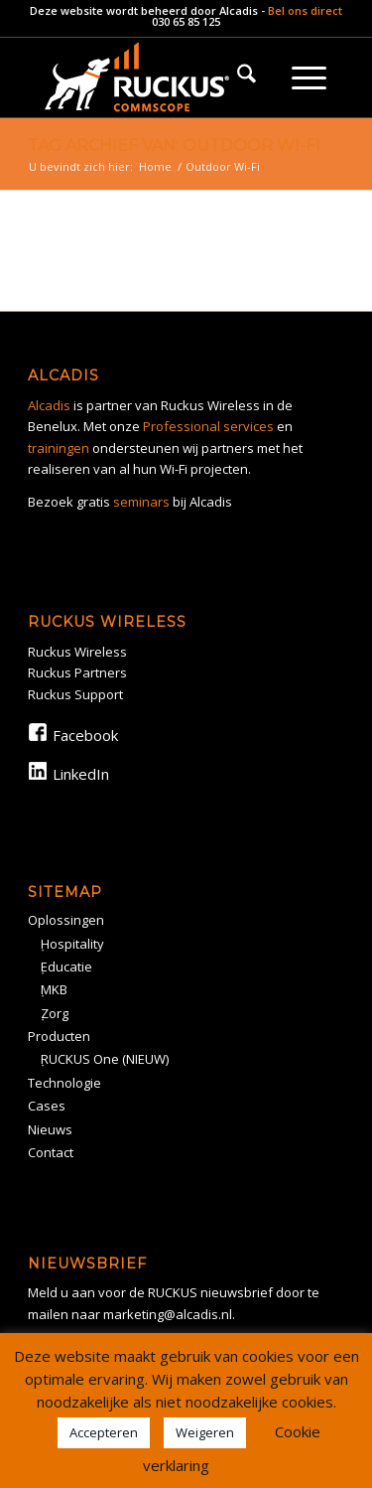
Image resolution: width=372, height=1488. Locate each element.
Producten (59, 1036)
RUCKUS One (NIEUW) (105, 1059)
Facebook (85, 735)
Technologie (64, 1083)
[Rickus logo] (154, 77)
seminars (141, 502)
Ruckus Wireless (77, 652)
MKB (54, 989)
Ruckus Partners (77, 672)
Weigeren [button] (205, 1432)
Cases (46, 1106)
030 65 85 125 (186, 21)
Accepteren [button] (103, 1432)
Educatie (66, 966)
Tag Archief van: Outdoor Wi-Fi (174, 145)
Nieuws (50, 1129)
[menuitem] (246, 77)
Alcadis (238, 10)
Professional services (208, 426)
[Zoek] (246, 77)
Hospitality (72, 944)
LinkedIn (81, 774)
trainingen (58, 448)
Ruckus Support (75, 694)
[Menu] (309, 77)
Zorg (54, 1013)
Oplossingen (66, 920)
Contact (50, 1152)
